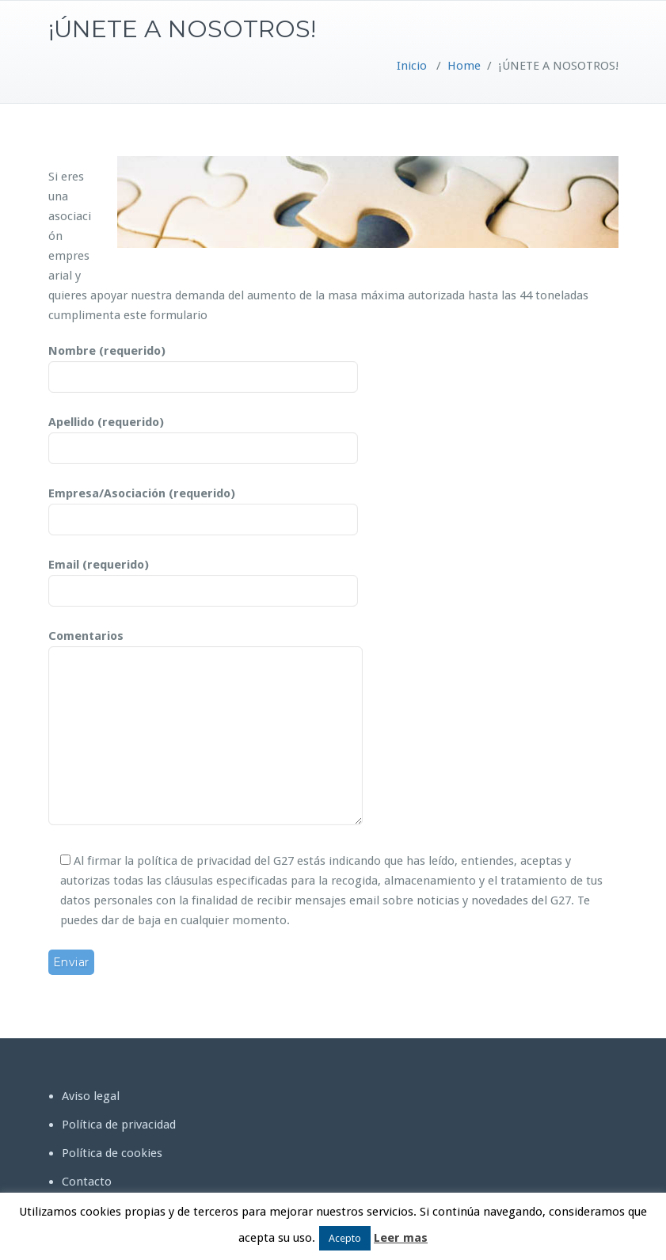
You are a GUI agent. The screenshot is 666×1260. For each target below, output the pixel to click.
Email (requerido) (203, 578)
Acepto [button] (345, 1238)
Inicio (412, 66)
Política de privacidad (119, 1124)
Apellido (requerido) (203, 435)
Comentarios (205, 728)
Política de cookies (112, 1153)
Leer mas (401, 1238)
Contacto (87, 1181)
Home (464, 66)
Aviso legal (91, 1096)
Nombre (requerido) (203, 364)
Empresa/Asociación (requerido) (203, 506)
